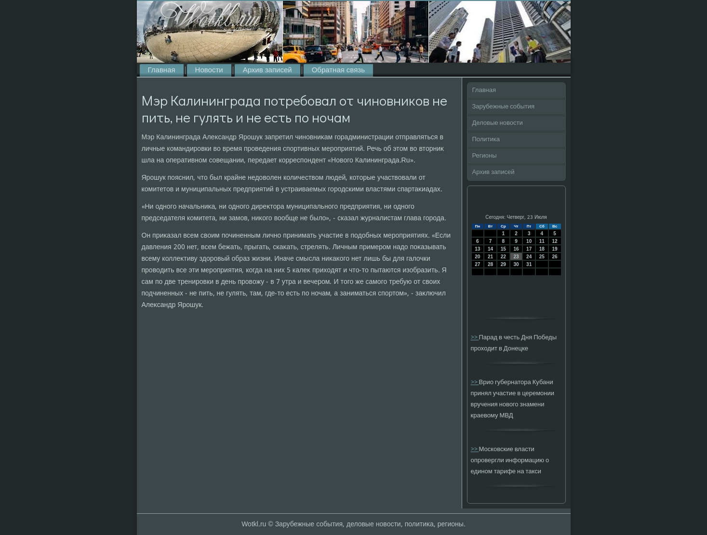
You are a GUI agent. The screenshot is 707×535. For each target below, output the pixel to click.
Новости (209, 70)
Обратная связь (338, 70)
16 (516, 249)
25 (542, 256)
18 (542, 249)
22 (503, 256)
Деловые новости (497, 123)
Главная (161, 70)
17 (529, 249)
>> (475, 337)
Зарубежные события (503, 106)
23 (516, 256)
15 (503, 249)
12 (555, 241)
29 (503, 264)
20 (477, 256)
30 (516, 264)
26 (555, 256)
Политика (486, 139)
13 (477, 249)
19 (555, 249)
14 (490, 249)
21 (490, 256)
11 (542, 241)
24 (529, 256)
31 (529, 264)
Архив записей (267, 70)
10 (529, 241)
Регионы (484, 155)
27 (477, 264)
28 (490, 264)
